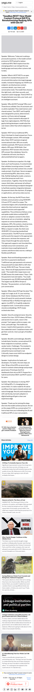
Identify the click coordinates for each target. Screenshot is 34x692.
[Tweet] (12, 28)
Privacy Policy (29, 678)
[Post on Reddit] (18, 28)
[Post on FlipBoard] (21, 28)
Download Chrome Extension (18, 12)
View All (30, 440)
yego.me (5, 2)
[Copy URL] (25, 28)
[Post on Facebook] (8, 28)
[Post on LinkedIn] (15, 28)
